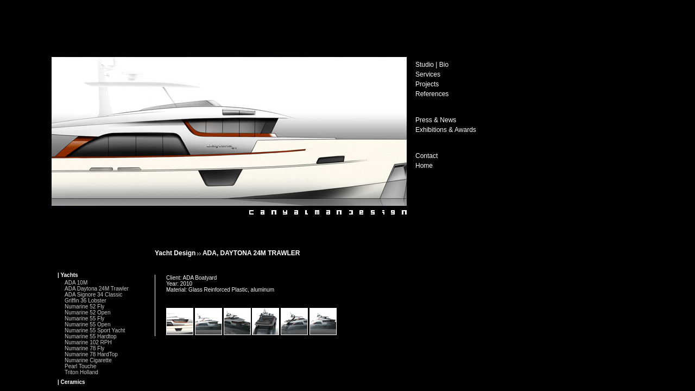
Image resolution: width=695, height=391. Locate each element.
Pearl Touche (80, 366)
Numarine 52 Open (88, 313)
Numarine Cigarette (88, 360)
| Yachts (68, 275)
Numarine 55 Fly (84, 318)
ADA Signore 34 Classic (93, 295)
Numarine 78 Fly (84, 348)
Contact (426, 156)
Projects (427, 84)
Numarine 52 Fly (84, 307)
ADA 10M (76, 283)
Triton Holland (81, 372)
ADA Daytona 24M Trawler (97, 289)
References (431, 94)
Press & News (435, 120)
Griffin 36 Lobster (85, 301)
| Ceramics (71, 382)
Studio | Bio (431, 64)
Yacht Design (175, 253)
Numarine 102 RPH (88, 342)
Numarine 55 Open (88, 324)
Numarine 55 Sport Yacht (95, 330)
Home (424, 165)
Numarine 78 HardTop (91, 354)
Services (427, 74)
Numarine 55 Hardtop (91, 336)
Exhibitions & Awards (445, 130)
